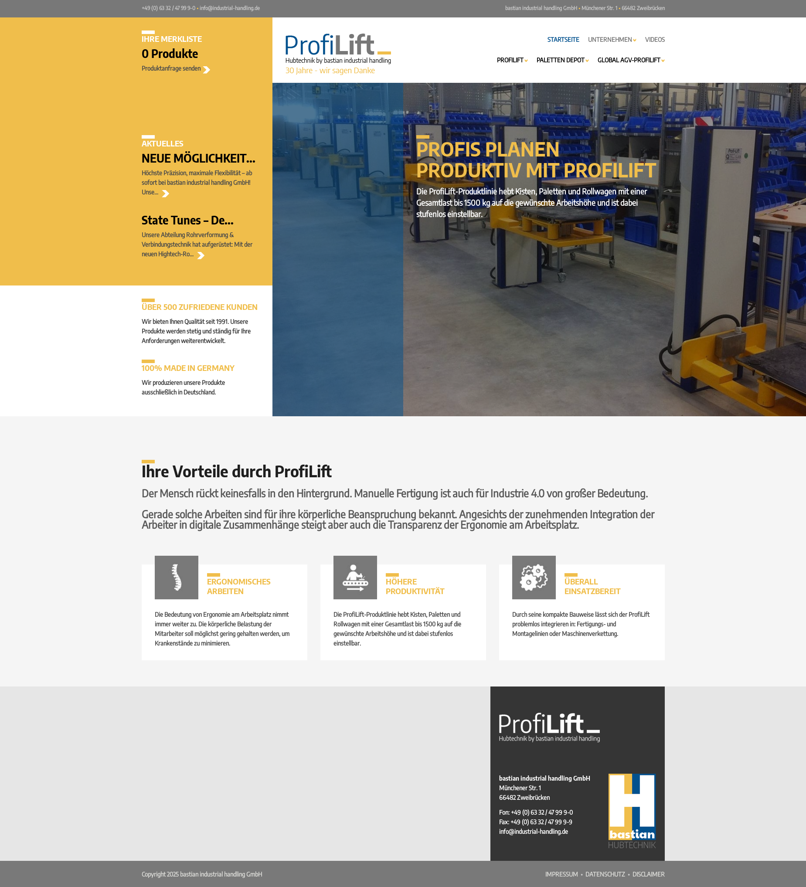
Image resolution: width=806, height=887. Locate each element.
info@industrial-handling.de (230, 8)
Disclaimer (649, 874)
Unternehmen (612, 39)
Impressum (561, 874)
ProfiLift (512, 60)
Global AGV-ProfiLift (631, 60)
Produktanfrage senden (176, 68)
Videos (655, 39)
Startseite (563, 39)
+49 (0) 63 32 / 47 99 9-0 (168, 8)
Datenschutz (605, 874)
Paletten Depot (563, 60)
